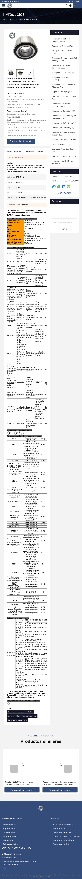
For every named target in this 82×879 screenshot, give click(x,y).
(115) (63, 78)
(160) (63, 133)
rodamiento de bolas (59, 828)
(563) (61, 144)
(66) (64, 140)
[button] (14, 769)
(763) (64, 117)
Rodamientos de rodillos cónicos (63, 825)
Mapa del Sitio (8, 840)
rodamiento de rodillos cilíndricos (63, 840)
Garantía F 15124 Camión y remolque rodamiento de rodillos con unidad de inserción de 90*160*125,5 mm (18, 783)
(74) (63, 86)
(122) (64, 98)
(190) (64, 156)
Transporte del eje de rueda (26, 19)
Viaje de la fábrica (9, 828)
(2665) (63, 52)
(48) (64, 123)
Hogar (5, 19)
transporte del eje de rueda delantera (20, 712)
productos (13, 19)
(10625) (61, 40)
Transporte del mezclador (61, 844)
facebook (4, 868)
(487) (64, 59)
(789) (62, 46)
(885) (63, 111)
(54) (63, 73)
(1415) (61, 105)
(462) (62, 92)
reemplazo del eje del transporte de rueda (22, 716)
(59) (63, 150)
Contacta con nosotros (10, 836)
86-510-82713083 (73, 1)
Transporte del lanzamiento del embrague (66, 836)
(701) (63, 128)
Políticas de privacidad (10, 844)
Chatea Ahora (64, 193)
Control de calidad (9, 832)
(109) (62, 162)
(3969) (61, 66)
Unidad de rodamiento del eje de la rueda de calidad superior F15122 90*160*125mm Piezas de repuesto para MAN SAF (59, 783)
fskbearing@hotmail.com (11, 1)
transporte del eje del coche (17, 720)
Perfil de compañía (9, 825)
